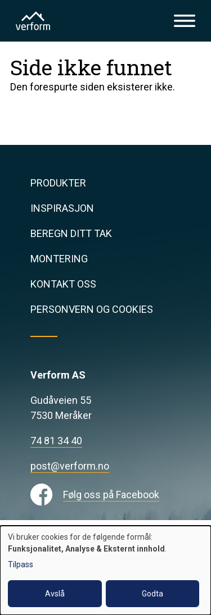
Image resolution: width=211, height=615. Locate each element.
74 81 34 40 (56, 441)
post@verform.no (69, 466)
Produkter (58, 183)
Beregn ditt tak (71, 233)
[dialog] (105, 570)
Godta (152, 593)
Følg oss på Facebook (111, 494)
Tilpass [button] (20, 564)
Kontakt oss (63, 284)
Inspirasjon (62, 208)
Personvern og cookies (91, 309)
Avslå (55, 593)
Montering (59, 259)
